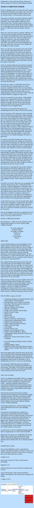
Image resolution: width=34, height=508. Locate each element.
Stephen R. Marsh (21, 490)
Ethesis (10, 490)
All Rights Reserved (20, 492)
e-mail (26, 490)
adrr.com (3, 489)
